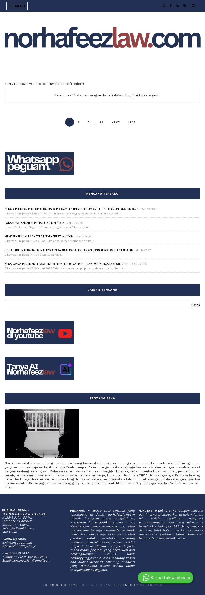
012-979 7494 (19, 553)
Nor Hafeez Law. (96, 585)
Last (132, 122)
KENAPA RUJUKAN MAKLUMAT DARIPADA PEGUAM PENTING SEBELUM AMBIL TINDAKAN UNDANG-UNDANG (71, 209)
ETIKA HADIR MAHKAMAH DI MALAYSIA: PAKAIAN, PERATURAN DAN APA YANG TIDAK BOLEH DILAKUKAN (69, 250)
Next (116, 122)
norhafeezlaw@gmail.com (31, 560)
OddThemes (151, 585)
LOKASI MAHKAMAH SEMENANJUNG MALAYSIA (34, 222)
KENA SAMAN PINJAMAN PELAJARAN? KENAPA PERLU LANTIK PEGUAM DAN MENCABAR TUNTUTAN (66, 264)
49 (102, 122)
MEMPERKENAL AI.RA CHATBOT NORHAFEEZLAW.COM (39, 236)
